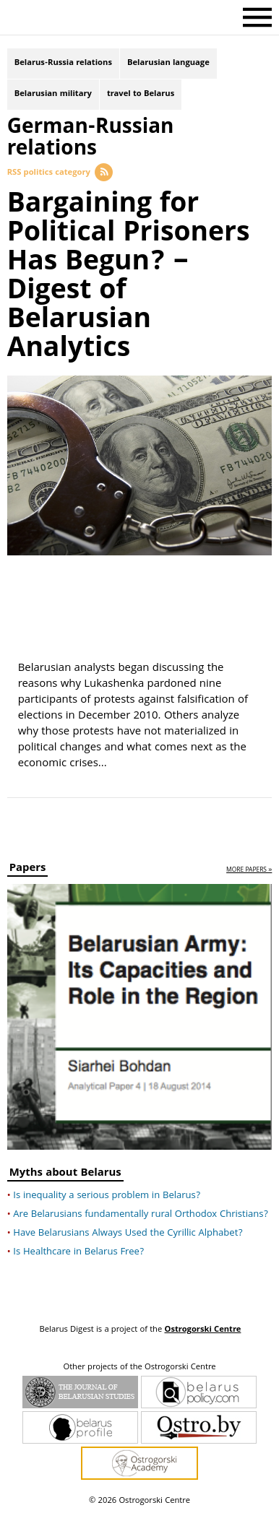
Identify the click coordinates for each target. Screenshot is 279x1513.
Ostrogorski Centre (202, 1330)
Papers (27, 870)
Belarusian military (53, 94)
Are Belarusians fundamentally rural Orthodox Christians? (140, 1214)
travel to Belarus (140, 94)
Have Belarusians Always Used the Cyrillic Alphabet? (127, 1233)
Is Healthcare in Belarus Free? (78, 1252)
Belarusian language (168, 63)
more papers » (249, 870)
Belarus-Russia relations (63, 63)
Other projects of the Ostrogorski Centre (139, 1368)
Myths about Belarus (65, 1175)
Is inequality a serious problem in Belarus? (106, 1195)
